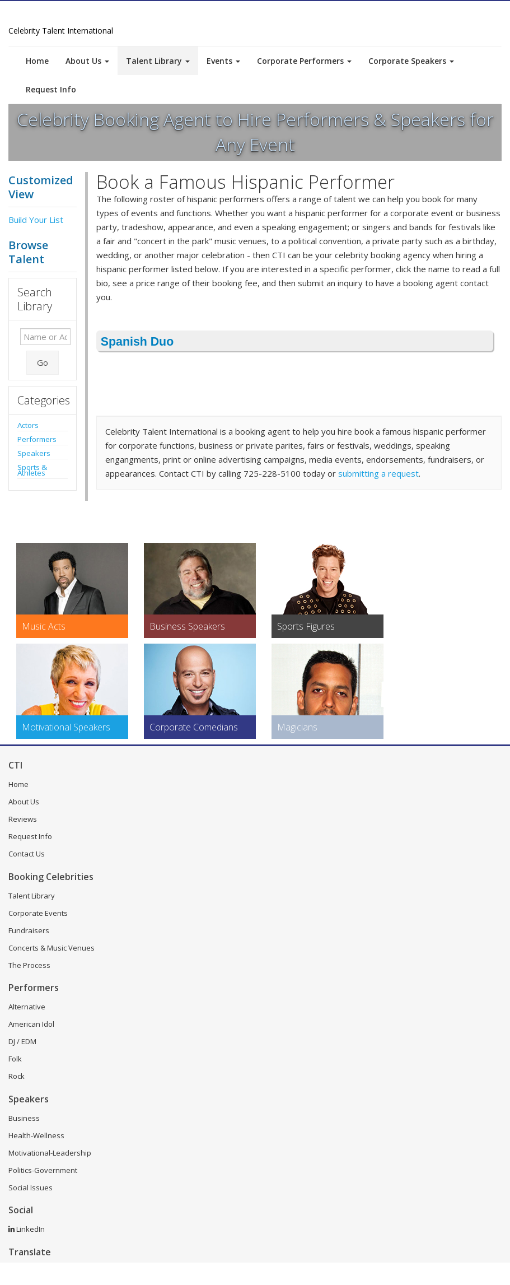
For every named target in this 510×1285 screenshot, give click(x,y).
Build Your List (35, 219)
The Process (29, 965)
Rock (16, 1076)
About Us (87, 60)
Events (223, 60)
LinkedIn (26, 1229)
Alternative (26, 1007)
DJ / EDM (22, 1041)
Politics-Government (42, 1170)
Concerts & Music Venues (51, 948)
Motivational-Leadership (49, 1153)
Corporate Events (38, 913)
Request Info (51, 89)
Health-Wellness (36, 1135)
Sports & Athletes (32, 470)
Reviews (22, 819)
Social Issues (30, 1187)
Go (42, 362)
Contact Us (26, 854)
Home (37, 60)
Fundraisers (28, 930)
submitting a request (378, 473)
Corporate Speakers (411, 60)
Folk (15, 1059)
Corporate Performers (304, 60)
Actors (28, 425)
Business (24, 1118)
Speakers (33, 453)
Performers (37, 439)
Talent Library (158, 60)
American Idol (31, 1024)
